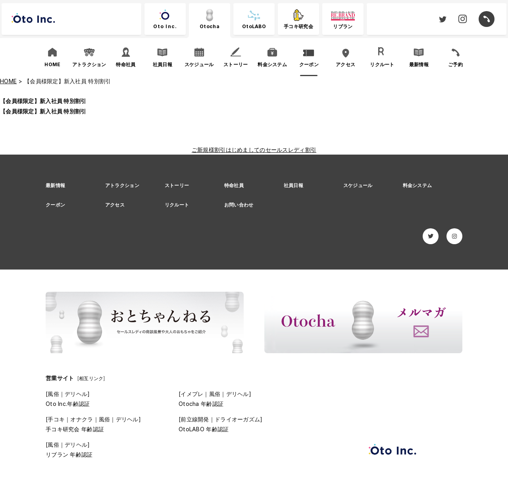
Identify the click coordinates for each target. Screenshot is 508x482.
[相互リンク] (91, 378)
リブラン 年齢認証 (69, 454)
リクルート (177, 205)
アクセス (115, 205)
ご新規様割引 (209, 149)
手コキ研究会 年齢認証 (75, 429)
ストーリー (177, 185)
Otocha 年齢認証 (201, 403)
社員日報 (293, 185)
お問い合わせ (239, 205)
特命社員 (234, 185)
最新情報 (55, 185)
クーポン (55, 205)
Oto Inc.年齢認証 (68, 403)
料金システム (417, 185)
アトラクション (122, 185)
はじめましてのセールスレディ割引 (271, 149)
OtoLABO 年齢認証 (204, 429)
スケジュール (358, 185)
